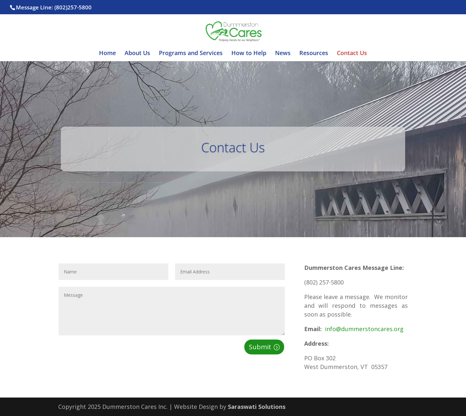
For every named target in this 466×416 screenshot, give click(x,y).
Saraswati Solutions (256, 406)
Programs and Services (191, 54)
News (283, 54)
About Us (137, 54)
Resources (313, 54)
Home (107, 54)
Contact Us (352, 54)
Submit (260, 346)
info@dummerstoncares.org (363, 329)
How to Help (248, 54)
